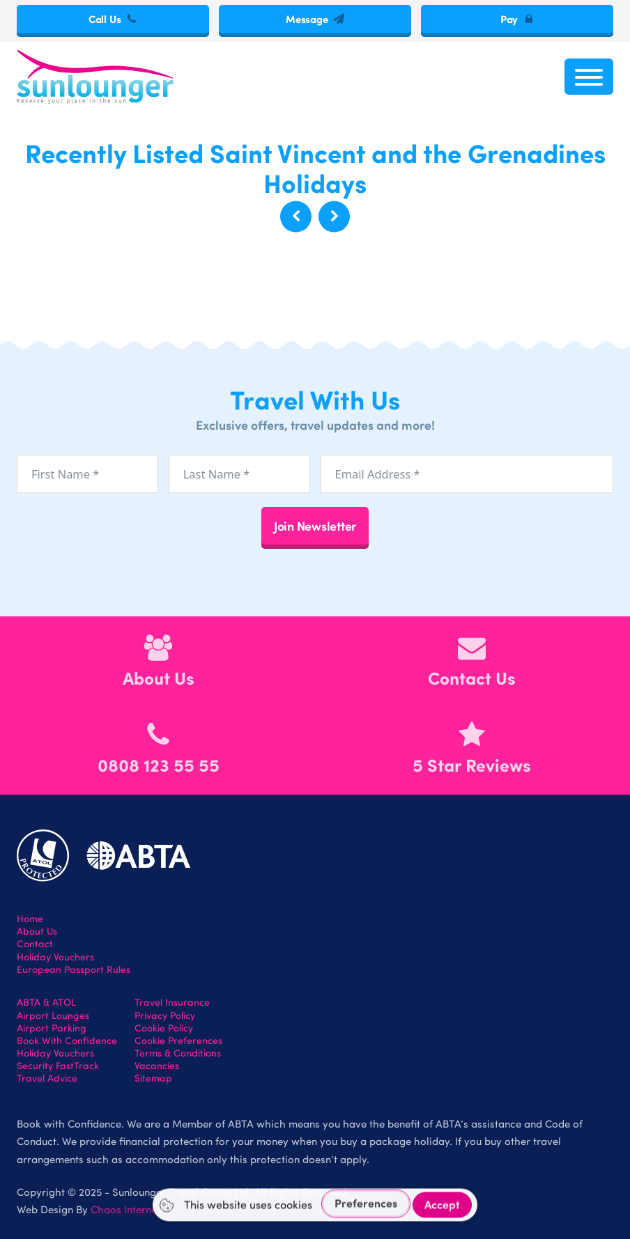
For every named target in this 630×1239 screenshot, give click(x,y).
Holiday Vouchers (55, 957)
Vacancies (157, 1065)
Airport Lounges (53, 1015)
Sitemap (153, 1078)
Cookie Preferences (178, 1040)
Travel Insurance (172, 1002)
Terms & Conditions (178, 1053)
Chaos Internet (125, 1209)
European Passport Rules (73, 969)
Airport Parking (51, 1028)
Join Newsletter (315, 525)
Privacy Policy (165, 1015)
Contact (35, 943)
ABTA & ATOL (46, 1002)
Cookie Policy (164, 1028)
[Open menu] (588, 77)
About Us (37, 931)
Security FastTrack (58, 1065)
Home (30, 918)
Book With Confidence (67, 1040)
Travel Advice (47, 1078)
